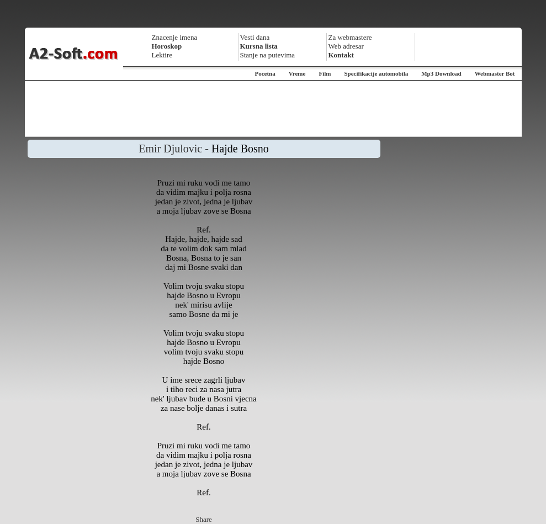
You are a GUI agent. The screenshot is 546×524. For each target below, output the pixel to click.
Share (203, 519)
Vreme (297, 73)
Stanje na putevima (267, 55)
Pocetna (265, 73)
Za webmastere (350, 37)
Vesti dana (255, 37)
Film (325, 73)
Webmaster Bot (495, 73)
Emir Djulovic (170, 148)
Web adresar (346, 46)
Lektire (162, 55)
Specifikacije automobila (376, 73)
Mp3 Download (441, 73)
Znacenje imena (175, 37)
